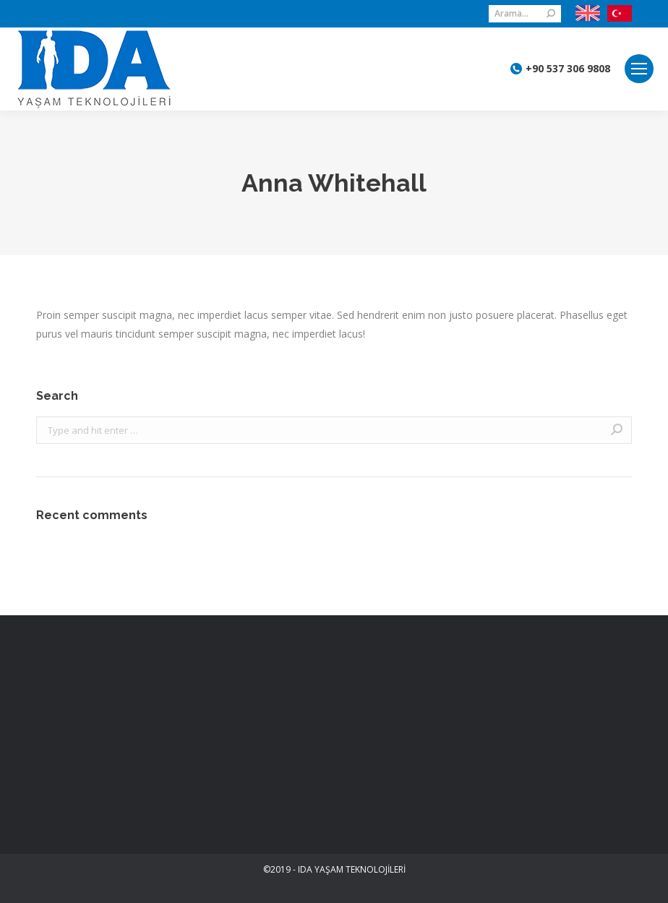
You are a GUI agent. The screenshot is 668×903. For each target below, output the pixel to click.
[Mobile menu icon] (639, 68)
